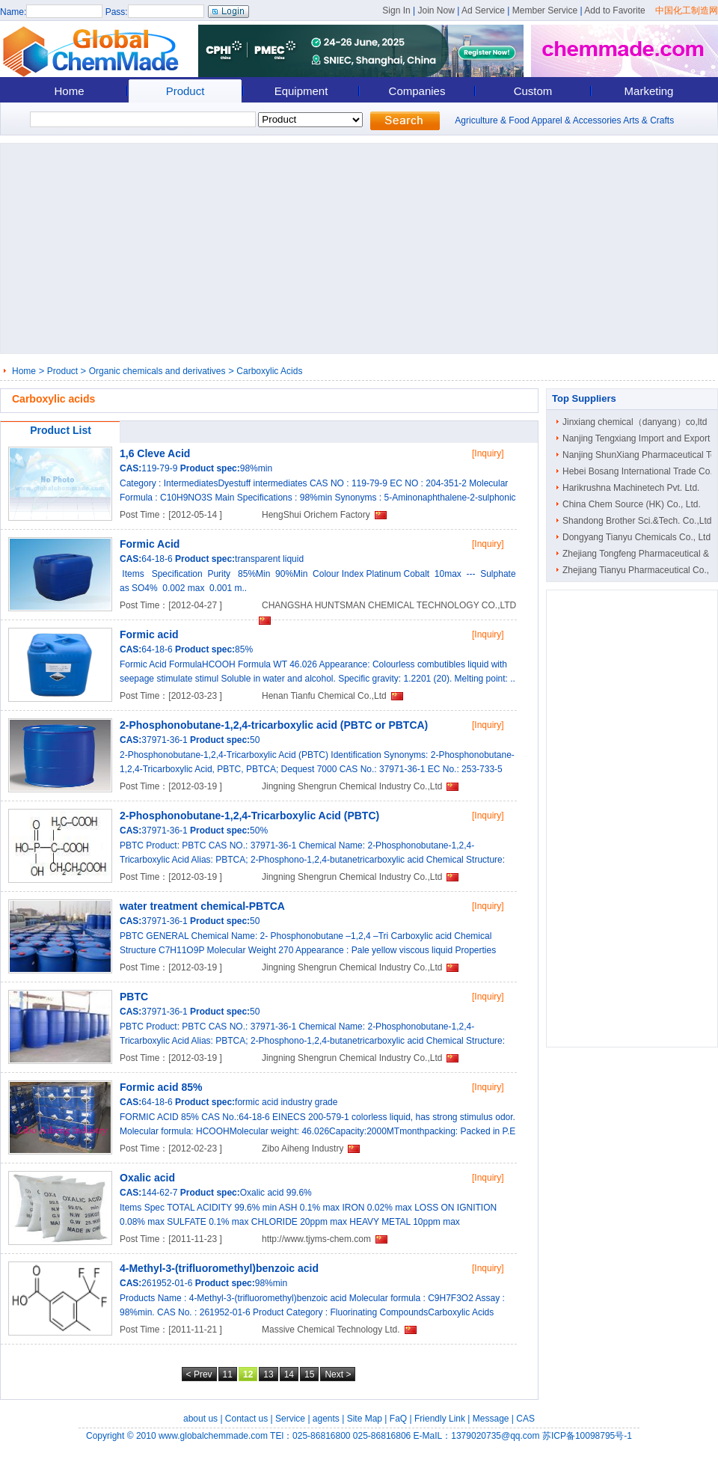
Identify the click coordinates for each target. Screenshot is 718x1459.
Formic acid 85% (161, 1087)
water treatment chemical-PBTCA (202, 906)
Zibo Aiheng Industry (302, 1148)
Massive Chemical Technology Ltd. (331, 1329)
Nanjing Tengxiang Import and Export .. (639, 438)
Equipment (301, 91)
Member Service (544, 10)
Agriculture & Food (492, 120)
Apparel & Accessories (576, 120)
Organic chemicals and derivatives (157, 371)
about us (200, 1418)
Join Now (435, 10)
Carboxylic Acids (269, 371)
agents (326, 1418)
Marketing (649, 91)
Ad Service (483, 10)
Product (185, 91)
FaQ (398, 1418)
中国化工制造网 (686, 10)
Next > (338, 1374)
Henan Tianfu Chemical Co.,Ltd (324, 696)
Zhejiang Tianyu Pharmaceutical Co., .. (639, 570)
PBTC (134, 997)
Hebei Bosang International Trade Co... (639, 471)
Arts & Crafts (648, 120)
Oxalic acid (147, 1178)
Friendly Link (439, 1418)
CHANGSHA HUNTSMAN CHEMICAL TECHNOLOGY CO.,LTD (389, 605)
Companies (417, 91)
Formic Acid (150, 544)
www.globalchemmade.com (213, 1436)
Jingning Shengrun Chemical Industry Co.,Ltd (352, 786)
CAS (525, 1418)
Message (491, 1418)
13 (268, 1374)
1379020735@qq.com (495, 1436)
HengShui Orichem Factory (316, 515)
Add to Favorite (614, 10)
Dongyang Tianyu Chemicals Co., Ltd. (637, 537)
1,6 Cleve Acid (155, 453)
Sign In (396, 10)
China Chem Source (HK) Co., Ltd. (631, 504)
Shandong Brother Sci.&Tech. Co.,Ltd (636, 521)
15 (309, 1374)
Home (69, 91)
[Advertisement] (358, 248)
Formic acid (149, 634)
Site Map (364, 1418)
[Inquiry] (488, 453)
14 (289, 1374)
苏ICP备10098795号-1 (587, 1436)
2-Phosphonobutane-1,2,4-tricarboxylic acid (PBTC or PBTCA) (274, 725)
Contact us (246, 1418)
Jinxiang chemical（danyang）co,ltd (634, 422)
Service (290, 1418)
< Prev (199, 1374)
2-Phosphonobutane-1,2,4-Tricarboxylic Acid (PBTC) (249, 816)
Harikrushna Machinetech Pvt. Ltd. (630, 488)
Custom (533, 91)
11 (228, 1374)
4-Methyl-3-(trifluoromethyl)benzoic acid (219, 1268)
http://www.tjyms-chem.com (316, 1239)
